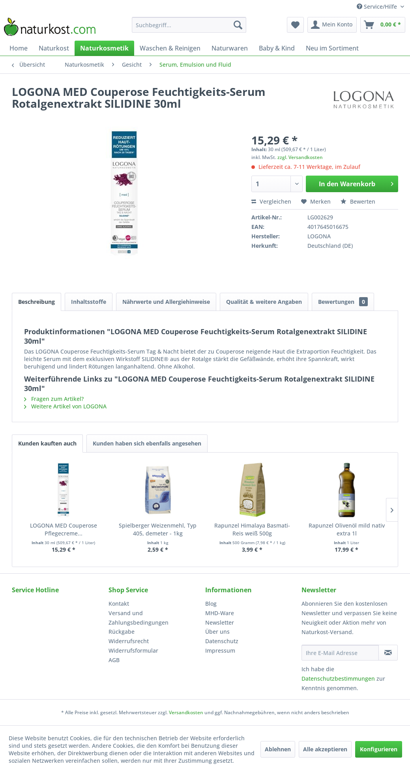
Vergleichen (271, 201)
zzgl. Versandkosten (300, 157)
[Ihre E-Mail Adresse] (340, 653)
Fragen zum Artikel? (54, 398)
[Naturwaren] (229, 48)
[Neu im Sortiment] (332, 48)
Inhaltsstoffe (88, 301)
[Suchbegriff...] (189, 25)
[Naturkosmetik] (104, 48)
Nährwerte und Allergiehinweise (166, 301)
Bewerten (358, 201)
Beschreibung (36, 301)
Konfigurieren (378, 749)
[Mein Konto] (332, 25)
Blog (211, 603)
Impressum (220, 650)
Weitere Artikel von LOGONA (65, 406)
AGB (114, 660)
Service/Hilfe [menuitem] (378, 6)
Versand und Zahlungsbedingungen (138, 617)
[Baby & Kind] (276, 48)
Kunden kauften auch (47, 443)
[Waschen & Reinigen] (170, 48)
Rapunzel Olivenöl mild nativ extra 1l (347, 529)
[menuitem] (189, 25)
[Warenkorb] (382, 25)
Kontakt (119, 603)
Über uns (217, 631)
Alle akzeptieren (325, 749)
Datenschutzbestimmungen (338, 678)
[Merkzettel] (295, 25)
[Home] (18, 48)
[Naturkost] (54, 48)
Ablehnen (278, 749)
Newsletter (219, 622)
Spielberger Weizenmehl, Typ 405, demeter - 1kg (158, 529)
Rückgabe (122, 631)
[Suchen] (238, 25)
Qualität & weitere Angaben (264, 301)
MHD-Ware (219, 613)
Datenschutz (221, 641)
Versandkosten (186, 712)
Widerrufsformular (133, 650)
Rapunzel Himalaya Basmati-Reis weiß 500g (252, 529)
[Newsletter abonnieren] (388, 653)
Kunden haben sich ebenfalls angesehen (147, 443)
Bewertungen (343, 301)
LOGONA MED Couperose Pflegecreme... (63, 529)
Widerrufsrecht (129, 641)
